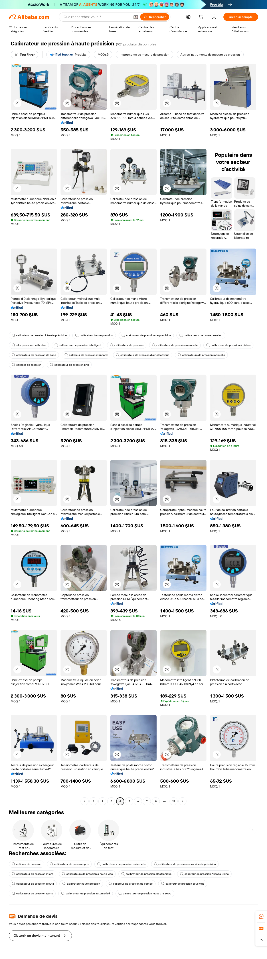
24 (173, 801)
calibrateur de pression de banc (34, 355)
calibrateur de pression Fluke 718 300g (144, 893)
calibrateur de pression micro (32, 874)
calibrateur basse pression (94, 335)
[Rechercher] (154, 16)
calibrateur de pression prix (69, 365)
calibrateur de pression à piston (228, 345)
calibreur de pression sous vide (182, 884)
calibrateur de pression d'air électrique (142, 355)
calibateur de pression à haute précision (39, 335)
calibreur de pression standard (86, 355)
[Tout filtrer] (24, 54)
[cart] (201, 17)
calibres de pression (26, 365)
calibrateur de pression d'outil (33, 884)
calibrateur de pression (127, 345)
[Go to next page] (182, 801)
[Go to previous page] (85, 801)
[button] (135, 17)
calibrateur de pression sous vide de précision (185, 864)
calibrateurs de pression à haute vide (87, 874)
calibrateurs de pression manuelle (201, 355)
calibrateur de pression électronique (146, 874)
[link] (261, 916)
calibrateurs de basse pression (200, 335)
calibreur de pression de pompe (131, 884)
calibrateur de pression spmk (32, 893)
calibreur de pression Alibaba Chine (204, 874)
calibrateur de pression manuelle (175, 345)
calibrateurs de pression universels (121, 864)
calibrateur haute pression (81, 884)
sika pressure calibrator (29, 345)
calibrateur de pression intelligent (78, 345)
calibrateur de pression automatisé (85, 893)
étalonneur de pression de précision (146, 335)
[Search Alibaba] (96, 16)
